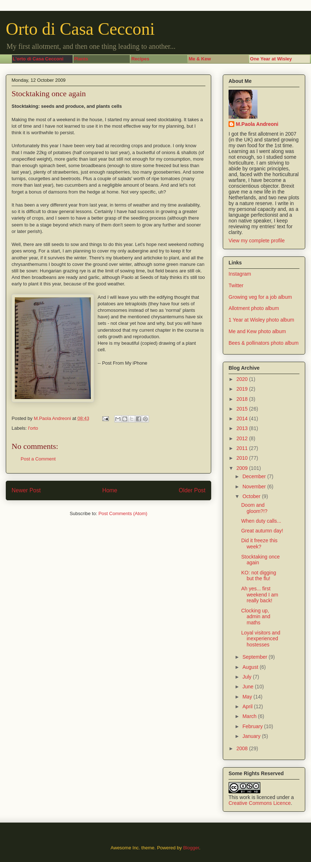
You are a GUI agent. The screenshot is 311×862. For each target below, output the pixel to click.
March (250, 716)
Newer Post (26, 490)
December (254, 476)
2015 (243, 409)
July (247, 677)
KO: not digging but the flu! (258, 576)
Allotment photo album (254, 308)
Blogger (191, 847)
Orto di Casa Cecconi (80, 28)
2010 (243, 458)
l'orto (33, 428)
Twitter (236, 285)
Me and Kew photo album (257, 331)
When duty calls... (261, 521)
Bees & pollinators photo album (264, 343)
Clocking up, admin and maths (255, 617)
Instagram (240, 274)
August (250, 667)
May (247, 697)
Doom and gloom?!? (254, 508)
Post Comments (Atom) (122, 513)
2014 (243, 418)
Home (110, 490)
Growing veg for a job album (260, 297)
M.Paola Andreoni (257, 124)
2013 (243, 428)
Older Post (192, 490)
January (252, 736)
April (248, 706)
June (248, 686)
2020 (243, 379)
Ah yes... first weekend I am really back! (259, 595)
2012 (243, 438)
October (252, 496)
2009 (243, 468)
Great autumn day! (262, 531)
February (253, 726)
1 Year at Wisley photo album (261, 320)
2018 (243, 399)
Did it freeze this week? (259, 543)
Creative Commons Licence (260, 803)
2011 (243, 448)
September (255, 657)
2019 (243, 389)
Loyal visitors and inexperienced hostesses (260, 639)
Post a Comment (38, 459)
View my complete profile (257, 240)
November (254, 486)
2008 (243, 748)
